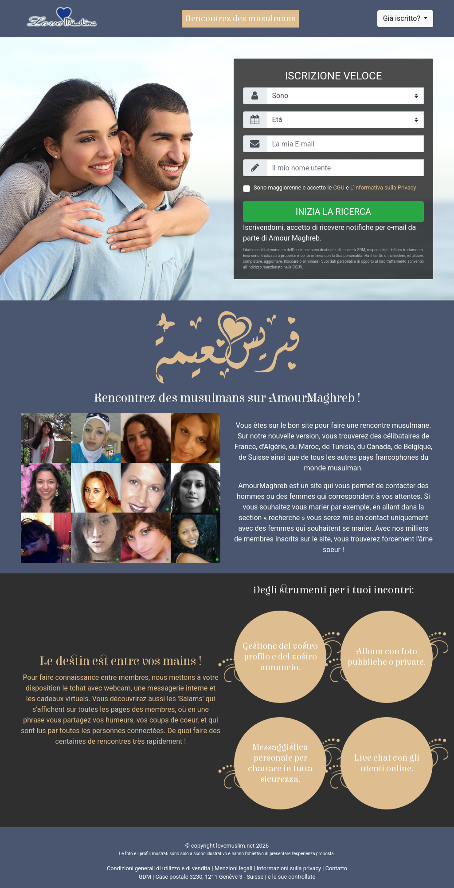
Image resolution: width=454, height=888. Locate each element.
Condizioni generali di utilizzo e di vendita (158, 868)
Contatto (336, 868)
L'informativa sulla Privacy (383, 187)
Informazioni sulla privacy (289, 868)
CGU (338, 187)
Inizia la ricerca (333, 211)
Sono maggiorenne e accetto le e (335, 187)
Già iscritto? (402, 18)
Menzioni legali (233, 868)
